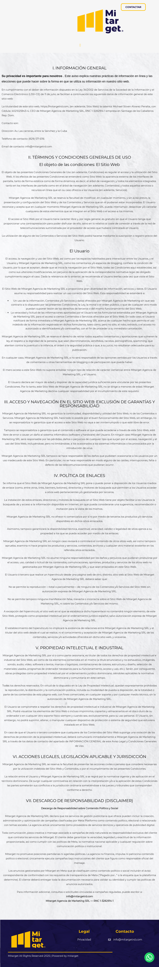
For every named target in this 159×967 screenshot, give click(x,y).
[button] (80, 45)
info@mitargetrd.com (79, 896)
